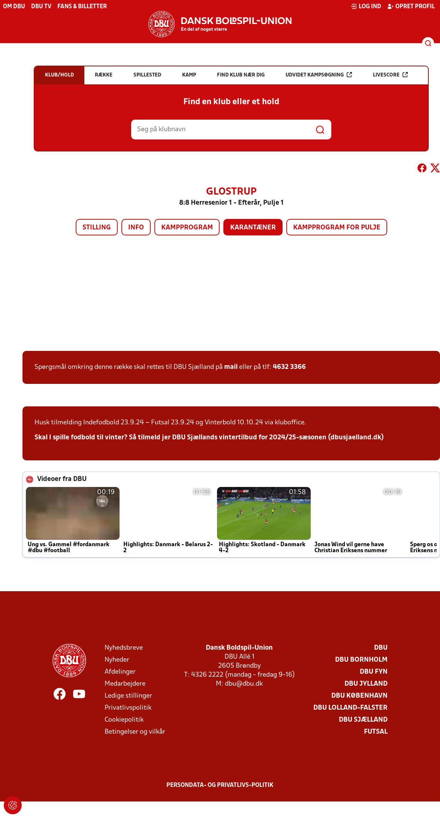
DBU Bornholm (361, 660)
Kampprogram (187, 228)
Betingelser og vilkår (135, 732)
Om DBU (14, 6)
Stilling (96, 228)
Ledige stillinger (128, 696)
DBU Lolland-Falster (350, 708)
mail (231, 367)
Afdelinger (120, 672)
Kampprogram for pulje (336, 228)
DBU (381, 648)
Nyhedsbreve (124, 648)
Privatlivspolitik (128, 708)
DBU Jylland (366, 684)
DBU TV (41, 6)
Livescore (390, 75)
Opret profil (411, 6)
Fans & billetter (82, 6)
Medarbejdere (125, 684)
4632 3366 (289, 367)
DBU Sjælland (363, 720)
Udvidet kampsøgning (319, 75)
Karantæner (253, 228)
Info (136, 228)
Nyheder (117, 660)
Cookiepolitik (124, 720)
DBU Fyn (374, 672)
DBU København (359, 696)
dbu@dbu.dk (244, 684)
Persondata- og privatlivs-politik (220, 785)
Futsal (376, 732)
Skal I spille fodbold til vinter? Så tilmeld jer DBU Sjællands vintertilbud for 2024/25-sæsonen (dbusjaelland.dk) (209, 437)
